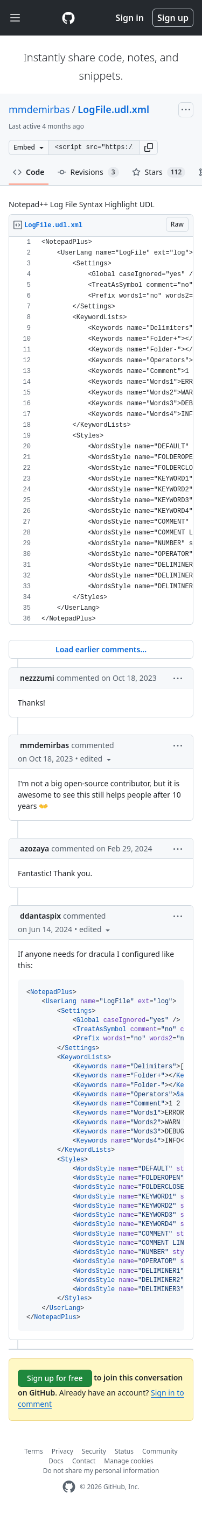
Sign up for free (55, 1378)
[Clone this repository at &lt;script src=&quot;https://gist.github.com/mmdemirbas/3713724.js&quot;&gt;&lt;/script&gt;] (94, 147)
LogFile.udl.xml (113, 109)
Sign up (173, 18)
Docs (56, 1460)
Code (29, 172)
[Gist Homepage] (68, 17)
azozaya (34, 848)
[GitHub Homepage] (68, 1486)
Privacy (62, 1451)
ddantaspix (40, 916)
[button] (149, 147)
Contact (83, 1460)
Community (160, 1451)
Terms (33, 1451)
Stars (159, 172)
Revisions (88, 172)
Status (124, 1451)
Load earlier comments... (101, 649)
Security (94, 1451)
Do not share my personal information (101, 1470)
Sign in (130, 18)
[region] (101, 431)
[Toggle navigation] (15, 18)
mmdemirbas (39, 109)
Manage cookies (128, 1460)
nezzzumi (37, 678)
